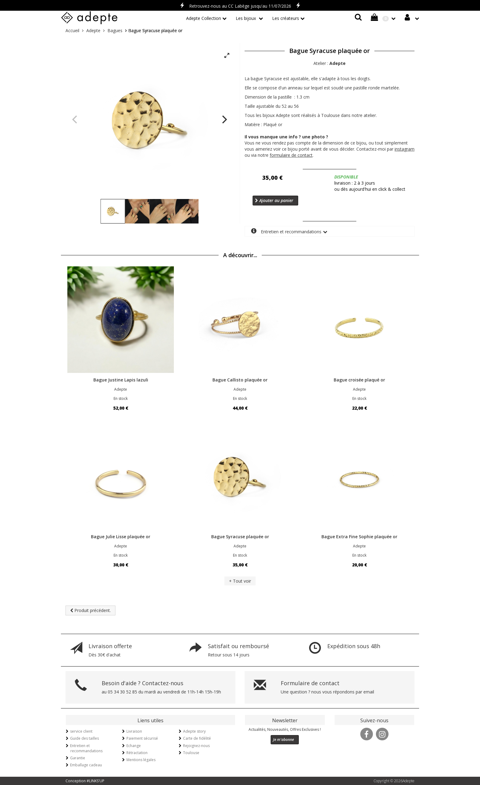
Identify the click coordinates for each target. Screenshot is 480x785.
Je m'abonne (283, 739)
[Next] (224, 119)
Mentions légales (141, 759)
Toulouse (191, 752)
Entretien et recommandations (286, 231)
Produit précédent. (90, 610)
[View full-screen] (227, 55)
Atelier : (329, 63)
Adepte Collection (203, 18)
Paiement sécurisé (142, 738)
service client (81, 731)
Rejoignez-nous (196, 745)
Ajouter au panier (274, 200)
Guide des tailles (84, 738)
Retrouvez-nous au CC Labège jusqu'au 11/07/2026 (240, 6)
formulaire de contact (291, 155)
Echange (133, 745)
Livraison (134, 731)
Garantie (77, 758)
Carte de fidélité (197, 738)
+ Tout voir (240, 581)
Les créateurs (285, 18)
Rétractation (137, 752)
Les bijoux (246, 18)
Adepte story (194, 731)
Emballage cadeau (86, 765)
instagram (404, 149)
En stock (121, 398)
